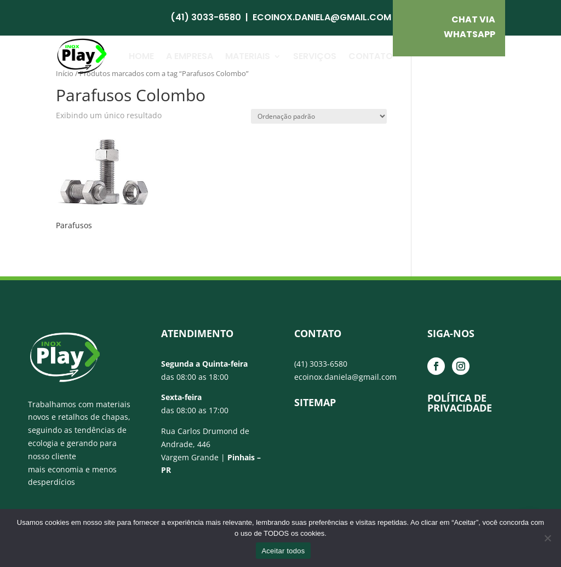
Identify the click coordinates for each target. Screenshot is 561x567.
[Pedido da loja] (319, 116)
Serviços (314, 56)
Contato (370, 56)
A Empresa (189, 56)
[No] (547, 538)
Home (141, 56)
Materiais (247, 56)
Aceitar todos (283, 551)
